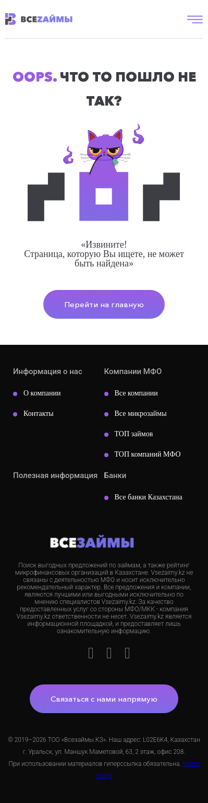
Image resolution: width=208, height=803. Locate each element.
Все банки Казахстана (148, 497)
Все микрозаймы (141, 413)
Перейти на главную (104, 304)
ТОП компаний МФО (148, 454)
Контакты (38, 413)
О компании (41, 393)
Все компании (136, 393)
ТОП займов (134, 434)
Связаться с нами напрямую (104, 699)
